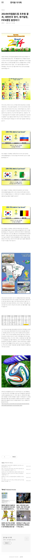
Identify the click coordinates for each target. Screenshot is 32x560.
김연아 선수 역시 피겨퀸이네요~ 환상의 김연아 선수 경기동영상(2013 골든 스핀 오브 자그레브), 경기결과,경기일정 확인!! (12, 473)
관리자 (21, 557)
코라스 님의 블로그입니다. (9, 539)
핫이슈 (3, 462)
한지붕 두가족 (16, 2)
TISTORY (16, 557)
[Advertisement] (16, 433)
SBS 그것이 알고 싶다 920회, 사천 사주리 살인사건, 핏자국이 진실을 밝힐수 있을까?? (12, 469)
